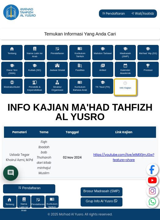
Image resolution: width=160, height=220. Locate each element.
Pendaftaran (113, 13)
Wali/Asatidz (142, 13)
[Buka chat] (10, 173)
